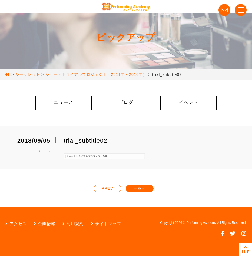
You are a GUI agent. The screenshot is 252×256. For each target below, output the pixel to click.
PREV (107, 188)
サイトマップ (106, 223)
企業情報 (44, 223)
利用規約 (73, 223)
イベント (188, 102)
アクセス (16, 223)
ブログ (126, 102)
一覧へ (140, 188)
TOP (245, 250)
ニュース (63, 102)
